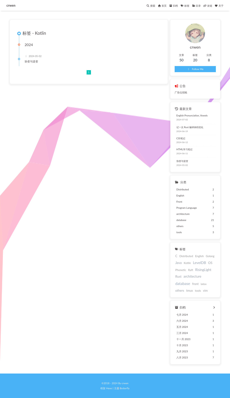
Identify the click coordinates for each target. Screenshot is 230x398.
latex (203, 284)
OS (210, 263)
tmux (189, 290)
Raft (190, 270)
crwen (10, 5)
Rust (178, 276)
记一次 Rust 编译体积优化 (189, 127)
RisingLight (203, 270)
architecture (192, 276)
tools (198, 290)
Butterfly (124, 388)
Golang (210, 256)
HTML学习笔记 (184, 149)
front (195, 284)
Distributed (186, 256)
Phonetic (180, 270)
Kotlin (187, 262)
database (182, 283)
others (179, 290)
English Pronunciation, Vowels (192, 115)
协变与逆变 (31, 61)
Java (178, 263)
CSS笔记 (180, 138)
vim (205, 290)
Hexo (109, 388)
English (199, 256)
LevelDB (199, 262)
